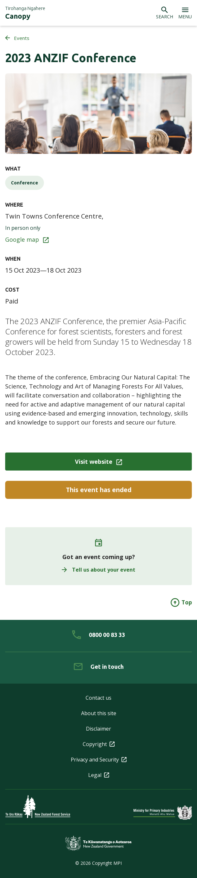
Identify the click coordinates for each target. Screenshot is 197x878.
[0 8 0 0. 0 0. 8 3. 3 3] (98, 634)
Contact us (98, 697)
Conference (24, 183)
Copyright (99, 744)
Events (17, 38)
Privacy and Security (99, 759)
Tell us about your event (98, 569)
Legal (98, 775)
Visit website (98, 461)
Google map (27, 239)
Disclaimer (98, 728)
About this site (98, 713)
